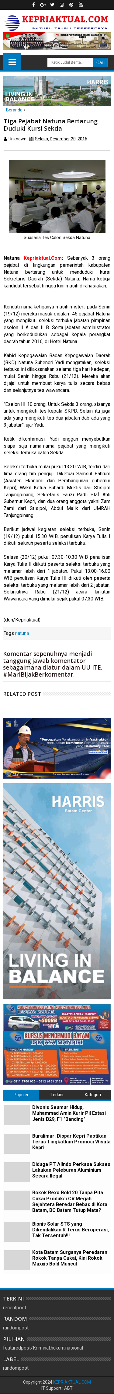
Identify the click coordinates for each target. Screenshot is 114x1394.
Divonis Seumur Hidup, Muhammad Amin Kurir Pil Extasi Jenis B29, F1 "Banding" (69, 1113)
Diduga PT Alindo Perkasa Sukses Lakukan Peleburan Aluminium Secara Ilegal (71, 1170)
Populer (21, 1094)
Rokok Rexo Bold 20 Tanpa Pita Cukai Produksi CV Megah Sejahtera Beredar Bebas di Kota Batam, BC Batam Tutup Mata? (69, 1201)
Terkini (56, 1094)
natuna (22, 633)
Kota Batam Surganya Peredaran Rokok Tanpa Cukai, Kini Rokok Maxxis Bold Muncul (69, 1258)
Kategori (93, 1094)
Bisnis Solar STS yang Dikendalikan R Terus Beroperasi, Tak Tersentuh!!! (70, 1229)
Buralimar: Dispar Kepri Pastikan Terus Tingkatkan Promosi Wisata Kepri (71, 1141)
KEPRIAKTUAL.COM (72, 1382)
